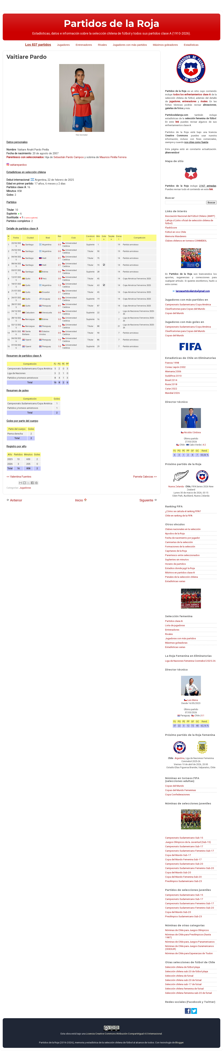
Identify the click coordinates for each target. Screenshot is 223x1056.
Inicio (81, 500)
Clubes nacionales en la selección (183, 529)
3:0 (59, 278)
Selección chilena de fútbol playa (182, 967)
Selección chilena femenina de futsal (184, 988)
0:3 (59, 244)
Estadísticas (191, 44)
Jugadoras (25, 487)
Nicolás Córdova (192, 432)
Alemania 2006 (173, 371)
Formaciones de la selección (180, 546)
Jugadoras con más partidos (180, 638)
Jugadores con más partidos (130, 44)
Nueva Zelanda (176, 486)
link (177, 121)
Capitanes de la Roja (176, 550)
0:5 (59, 333)
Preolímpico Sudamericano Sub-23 (183, 881)
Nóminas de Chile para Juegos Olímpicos (187, 930)
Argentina (179, 758)
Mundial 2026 (172, 392)
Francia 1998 (172, 362)
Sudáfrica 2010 (173, 375)
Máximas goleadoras (176, 642)
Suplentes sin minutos (177, 559)
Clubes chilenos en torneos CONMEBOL (186, 240)
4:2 (204, 445)
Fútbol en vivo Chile (175, 231)
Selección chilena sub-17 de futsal (183, 984)
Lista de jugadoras (175, 625)
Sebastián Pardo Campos (69, 157)
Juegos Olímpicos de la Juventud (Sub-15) (188, 842)
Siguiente (148, 500)
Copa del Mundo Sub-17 (178, 855)
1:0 (59, 326)
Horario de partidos (175, 563)
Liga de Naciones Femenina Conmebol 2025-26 (190, 660)
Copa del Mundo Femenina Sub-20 (183, 876)
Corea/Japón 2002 (175, 367)
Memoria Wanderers (175, 236)
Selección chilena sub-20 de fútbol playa (186, 971)
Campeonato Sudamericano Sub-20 (184, 863)
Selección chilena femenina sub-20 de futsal (188, 992)
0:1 (59, 258)
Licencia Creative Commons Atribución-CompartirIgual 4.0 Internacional (124, 1033)
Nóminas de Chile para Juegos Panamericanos (189, 941)
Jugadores (63, 44)
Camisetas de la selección (179, 542)
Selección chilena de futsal (179, 975)
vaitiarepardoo (18, 164)
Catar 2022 (171, 388)
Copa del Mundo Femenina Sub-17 (183, 859)
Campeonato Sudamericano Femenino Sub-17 (189, 850)
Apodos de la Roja (175, 533)
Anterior (14, 500)
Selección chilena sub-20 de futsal (183, 980)
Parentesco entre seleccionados (182, 555)
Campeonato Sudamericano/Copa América (188, 304)
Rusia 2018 (171, 384)
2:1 (59, 265)
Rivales (102, 44)
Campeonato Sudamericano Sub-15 (184, 837)
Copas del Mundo (174, 313)
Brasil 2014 (171, 380)
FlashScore (171, 227)
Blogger (179, 1042)
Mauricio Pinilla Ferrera (113, 157)
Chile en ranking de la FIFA (178, 515)
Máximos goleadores (165, 44)
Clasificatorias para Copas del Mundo (185, 308)
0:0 (59, 251)
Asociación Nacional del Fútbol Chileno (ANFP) (190, 216)
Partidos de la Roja (111, 23)
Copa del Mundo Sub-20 (178, 872)
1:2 (59, 285)
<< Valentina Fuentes (19, 476)
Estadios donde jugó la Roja (180, 568)
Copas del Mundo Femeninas (180, 790)
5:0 (59, 272)
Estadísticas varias (175, 581)
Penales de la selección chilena (181, 576)
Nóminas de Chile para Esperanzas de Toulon (189, 953)
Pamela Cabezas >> (145, 476)
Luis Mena (192, 700)
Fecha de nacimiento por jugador (182, 537)
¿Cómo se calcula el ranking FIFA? (183, 511)
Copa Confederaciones (177, 794)
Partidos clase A (174, 621)
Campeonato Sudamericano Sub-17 (184, 846)
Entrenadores (84, 44)
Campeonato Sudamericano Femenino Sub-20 (189, 868)
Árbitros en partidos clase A (180, 572)
